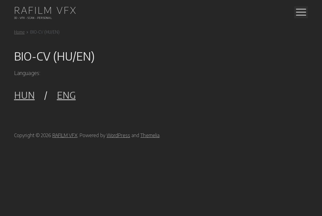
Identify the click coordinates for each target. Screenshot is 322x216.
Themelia (150, 135)
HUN (24, 95)
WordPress (118, 135)
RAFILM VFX (65, 135)
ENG (66, 95)
